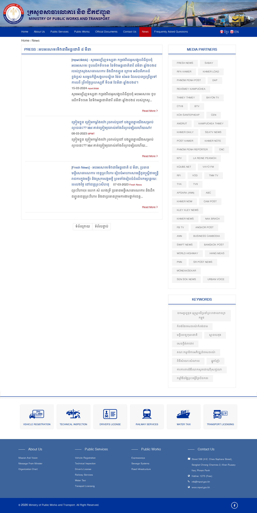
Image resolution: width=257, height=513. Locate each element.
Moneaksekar (186, 271)
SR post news (202, 262)
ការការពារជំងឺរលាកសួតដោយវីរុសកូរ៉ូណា (199, 370)
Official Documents (106, 32)
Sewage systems (140, 464)
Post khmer (185, 141)
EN (236, 32)
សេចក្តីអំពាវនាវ (185, 344)
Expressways (138, 458)
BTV (196, 106)
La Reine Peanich (204, 158)
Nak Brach (212, 219)
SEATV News (213, 132)
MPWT (91, 134)
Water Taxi (184, 425)
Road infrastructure (141, 469)
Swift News (185, 245)
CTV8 (180, 106)
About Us (39, 32)
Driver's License (110, 425)
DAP (214, 80)
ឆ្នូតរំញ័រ (215, 361)
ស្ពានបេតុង (215, 335)
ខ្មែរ (226, 32)
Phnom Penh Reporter (192, 149)
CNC (221, 149)
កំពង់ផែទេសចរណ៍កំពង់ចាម (192, 326)
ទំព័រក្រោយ (82, 226)
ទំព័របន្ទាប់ (101, 226)
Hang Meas (217, 253)
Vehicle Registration (36, 425)
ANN (179, 236)
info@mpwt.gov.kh (201, 482)
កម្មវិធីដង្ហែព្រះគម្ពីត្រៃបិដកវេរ (192, 378)
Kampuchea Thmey (210, 124)
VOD (195, 175)
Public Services (59, 32)
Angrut (182, 124)
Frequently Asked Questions (171, 32)
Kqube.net (184, 167)
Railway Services (147, 425)
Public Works (82, 32)
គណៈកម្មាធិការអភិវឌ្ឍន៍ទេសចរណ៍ (196, 352)
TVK (179, 184)
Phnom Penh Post (189, 80)
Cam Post (210, 201)
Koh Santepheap (188, 115)
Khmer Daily (185, 132)
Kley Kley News (187, 210)
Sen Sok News (186, 279)
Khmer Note (213, 141)
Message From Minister (30, 464)
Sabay (209, 63)
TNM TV (213, 175)
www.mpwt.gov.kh (201, 488)
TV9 (195, 184)
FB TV (180, 227)
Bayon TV (212, 98)
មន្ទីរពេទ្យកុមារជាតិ (187, 335)
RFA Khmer (184, 72)
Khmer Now (184, 201)
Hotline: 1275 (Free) (202, 476)
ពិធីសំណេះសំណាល (188, 361)
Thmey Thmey (186, 98)
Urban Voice (215, 279)
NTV (179, 158)
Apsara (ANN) (185, 193)
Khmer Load (211, 72)
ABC (208, 193)
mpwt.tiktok (93, 89)
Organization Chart (27, 469)
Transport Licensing (220, 425)
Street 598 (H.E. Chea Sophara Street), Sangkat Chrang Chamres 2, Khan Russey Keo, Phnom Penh (214, 465)
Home (24, 32)
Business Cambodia (206, 236)
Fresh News (135, 185)
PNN (179, 262)
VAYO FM (208, 167)
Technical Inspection (73, 425)
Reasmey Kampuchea (191, 89)
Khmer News (185, 219)
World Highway (187, 253)
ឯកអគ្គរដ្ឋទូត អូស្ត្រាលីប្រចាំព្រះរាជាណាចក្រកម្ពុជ (201, 315)
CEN (213, 115)
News (145, 32)
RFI (179, 175)
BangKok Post (214, 245)
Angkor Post (204, 227)
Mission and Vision (27, 458)
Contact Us (129, 32)
